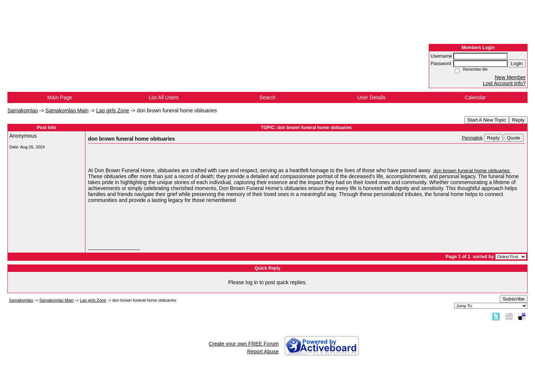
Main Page (59, 97)
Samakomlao (22, 110)
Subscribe (514, 299)
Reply (518, 120)
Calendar (475, 97)
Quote (513, 138)
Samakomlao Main (66, 110)
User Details (371, 97)
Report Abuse (263, 351)
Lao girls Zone (112, 110)
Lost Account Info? (504, 83)
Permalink (472, 138)
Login (516, 63)
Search (267, 97)
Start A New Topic (486, 120)
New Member (510, 77)
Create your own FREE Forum (244, 344)
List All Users (164, 97)
